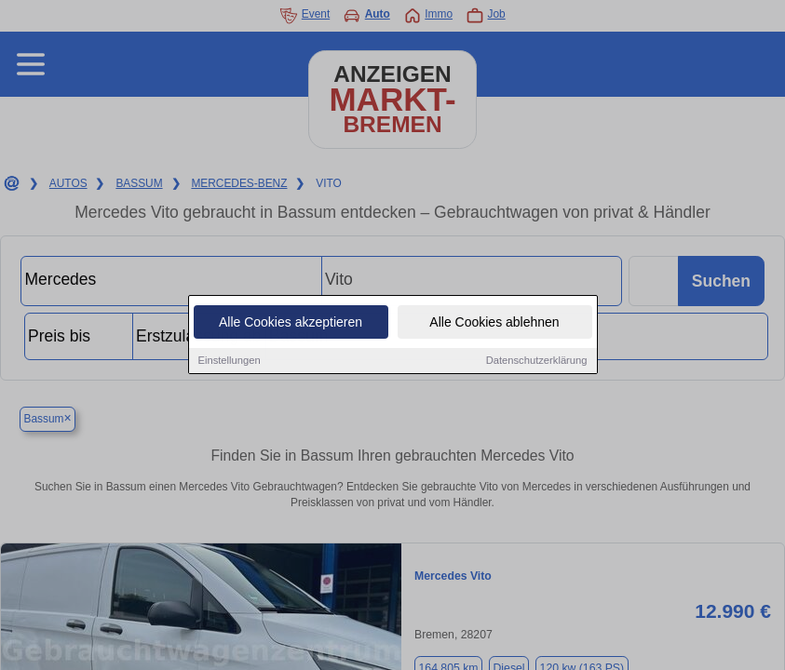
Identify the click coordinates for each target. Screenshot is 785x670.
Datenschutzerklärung (537, 361)
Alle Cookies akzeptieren (290, 322)
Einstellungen (229, 361)
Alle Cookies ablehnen (494, 322)
